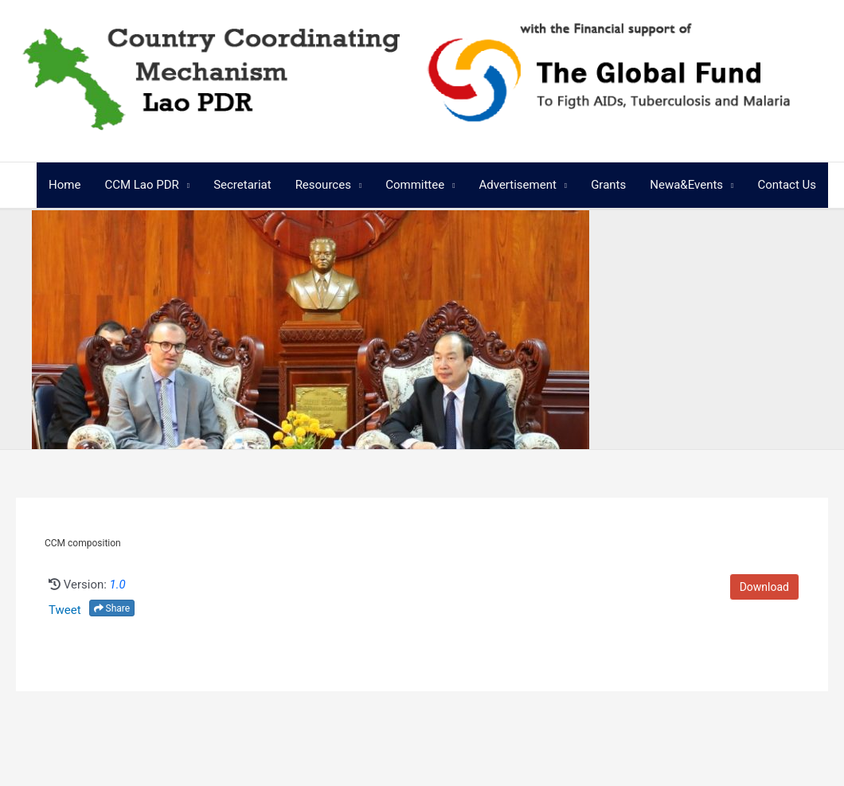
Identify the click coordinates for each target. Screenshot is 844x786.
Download (764, 587)
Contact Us (786, 185)
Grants (608, 185)
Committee (414, 185)
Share (112, 608)
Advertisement (517, 185)
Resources (323, 185)
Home (64, 185)
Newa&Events (686, 185)
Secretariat (242, 185)
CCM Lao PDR (141, 185)
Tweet (65, 610)
